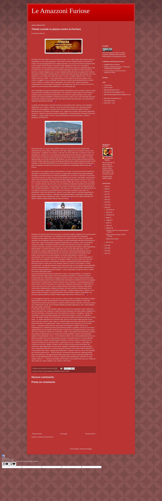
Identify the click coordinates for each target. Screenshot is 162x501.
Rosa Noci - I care (109, 103)
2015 (106, 245)
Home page (63, 434)
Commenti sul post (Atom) (45, 437)
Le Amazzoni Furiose (61, 10)
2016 (106, 207)
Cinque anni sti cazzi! (112, 239)
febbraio (108, 228)
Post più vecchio (90, 434)
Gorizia (45, 371)
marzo (108, 225)
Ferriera (40, 371)
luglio (108, 217)
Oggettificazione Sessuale (112, 64)
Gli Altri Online (108, 87)
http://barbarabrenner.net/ (111, 90)
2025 (106, 186)
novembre (109, 210)
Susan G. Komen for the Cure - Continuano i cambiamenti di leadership (117, 67)
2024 (106, 189)
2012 (106, 253)
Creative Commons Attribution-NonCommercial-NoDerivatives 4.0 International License (114, 54)
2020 (106, 197)
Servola (63, 371)
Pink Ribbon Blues (109, 101)
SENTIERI (57, 371)
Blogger (89, 449)
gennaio (108, 242)
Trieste (67, 371)
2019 (106, 199)
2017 (106, 205)
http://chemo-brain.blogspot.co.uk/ (114, 92)
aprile (108, 223)
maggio (108, 220)
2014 (106, 248)
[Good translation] (5, 464)
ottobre (108, 212)
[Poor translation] (12, 464)
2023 (106, 191)
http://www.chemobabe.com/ (112, 98)
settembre (109, 215)
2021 (106, 194)
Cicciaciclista (108, 85)
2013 (106, 251)
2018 (106, 202)
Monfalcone (50, 371)
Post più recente (37, 434)
